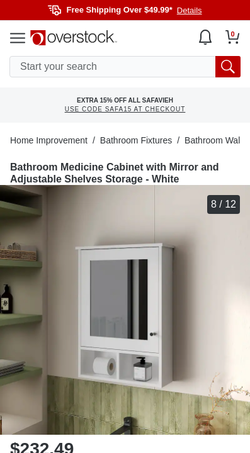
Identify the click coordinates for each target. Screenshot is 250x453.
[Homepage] (73, 37)
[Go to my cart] (232, 37)
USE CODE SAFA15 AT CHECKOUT (125, 109)
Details (189, 10)
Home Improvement (49, 140)
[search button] (228, 66)
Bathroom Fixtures (136, 140)
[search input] (125, 66)
